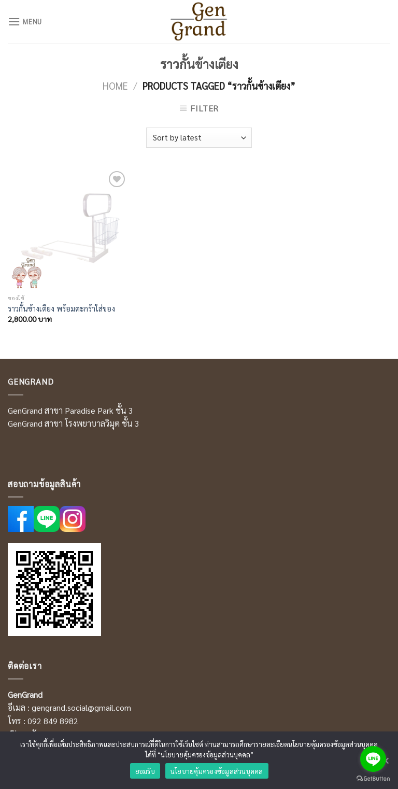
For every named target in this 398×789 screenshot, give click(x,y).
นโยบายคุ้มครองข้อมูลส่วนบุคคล (216, 771)
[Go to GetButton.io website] (373, 779)
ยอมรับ (145, 771)
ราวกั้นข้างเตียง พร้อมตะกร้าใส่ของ (61, 308)
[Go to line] (373, 759)
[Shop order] (198, 138)
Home (115, 85)
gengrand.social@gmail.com (81, 707)
